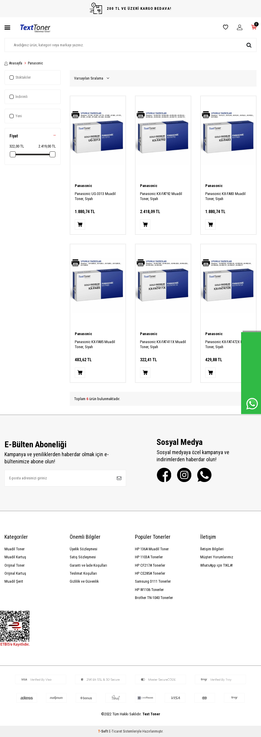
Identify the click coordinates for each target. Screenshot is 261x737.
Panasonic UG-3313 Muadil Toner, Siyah (95, 196)
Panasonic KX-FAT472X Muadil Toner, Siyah (228, 344)
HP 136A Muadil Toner (152, 549)
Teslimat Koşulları (83, 573)
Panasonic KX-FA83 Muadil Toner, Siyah (225, 196)
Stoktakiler (20, 77)
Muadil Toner (14, 549)
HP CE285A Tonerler (150, 573)
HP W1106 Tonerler (149, 589)
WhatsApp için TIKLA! (216, 565)
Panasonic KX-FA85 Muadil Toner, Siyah (95, 344)
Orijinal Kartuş (15, 573)
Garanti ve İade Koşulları (88, 565)
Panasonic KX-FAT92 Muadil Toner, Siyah (161, 196)
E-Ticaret (115, 731)
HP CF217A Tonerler (150, 565)
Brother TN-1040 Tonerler (154, 597)
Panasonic (83, 185)
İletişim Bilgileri (212, 549)
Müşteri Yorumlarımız (216, 557)
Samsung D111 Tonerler (153, 581)
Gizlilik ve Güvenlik (84, 581)
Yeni (15, 116)
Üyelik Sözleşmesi (83, 549)
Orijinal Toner (14, 565)
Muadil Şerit (13, 581)
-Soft (103, 731)
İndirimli (18, 97)
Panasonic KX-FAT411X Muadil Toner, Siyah (163, 344)
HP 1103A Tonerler (149, 557)
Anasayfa (13, 63)
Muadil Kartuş (15, 557)
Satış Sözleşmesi (83, 557)
